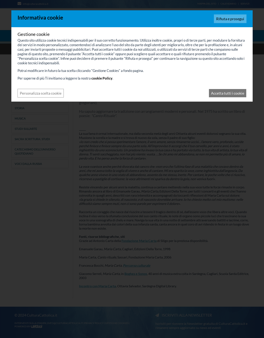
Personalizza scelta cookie (40, 93)
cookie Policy (101, 78)
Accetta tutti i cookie (227, 93)
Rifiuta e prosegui (230, 18)
